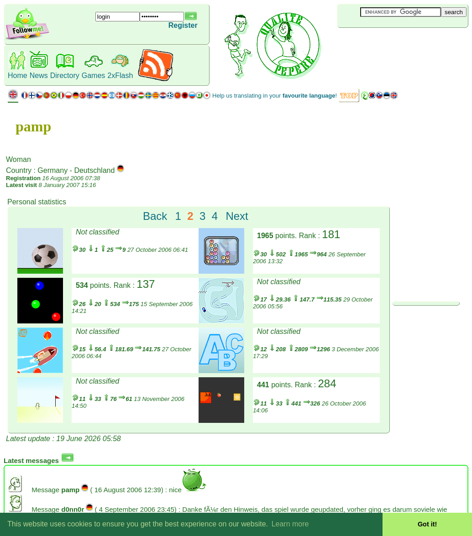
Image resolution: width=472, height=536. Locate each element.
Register (183, 25)
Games (93, 75)
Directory (64, 75)
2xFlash (120, 75)
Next (237, 216)
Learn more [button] (290, 524)
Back (155, 216)
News (39, 75)
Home (17, 75)
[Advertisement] (391, 43)
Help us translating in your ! (274, 95)
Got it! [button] (427, 524)
